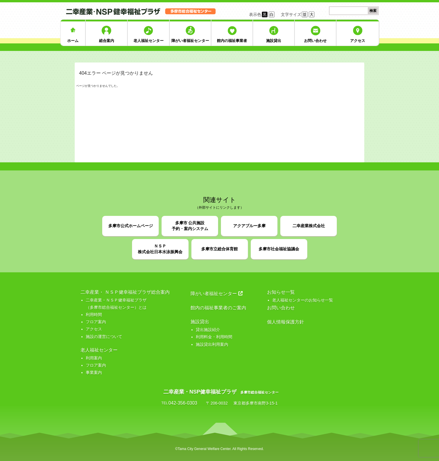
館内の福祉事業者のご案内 (218, 307)
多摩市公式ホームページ (130, 225)
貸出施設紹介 (208, 329)
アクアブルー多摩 (249, 225)
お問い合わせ (315, 40)
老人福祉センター (148, 40)
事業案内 (94, 372)
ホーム (72, 40)
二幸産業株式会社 (308, 225)
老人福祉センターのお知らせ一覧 (302, 300)
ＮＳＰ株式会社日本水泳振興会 (160, 249)
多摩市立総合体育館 (219, 249)
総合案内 (106, 40)
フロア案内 (96, 321)
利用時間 (94, 314)
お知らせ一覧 (281, 292)
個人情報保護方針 (285, 321)
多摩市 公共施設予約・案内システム (190, 226)
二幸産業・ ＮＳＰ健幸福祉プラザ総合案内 (125, 292)
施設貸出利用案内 (212, 344)
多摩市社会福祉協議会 (279, 249)
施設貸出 (273, 40)
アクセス (357, 40)
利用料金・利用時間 (214, 337)
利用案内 (94, 358)
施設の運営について (104, 336)
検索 (373, 11)
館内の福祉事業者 (232, 40)
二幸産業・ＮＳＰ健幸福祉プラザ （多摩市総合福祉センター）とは (116, 304)
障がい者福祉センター (190, 40)
